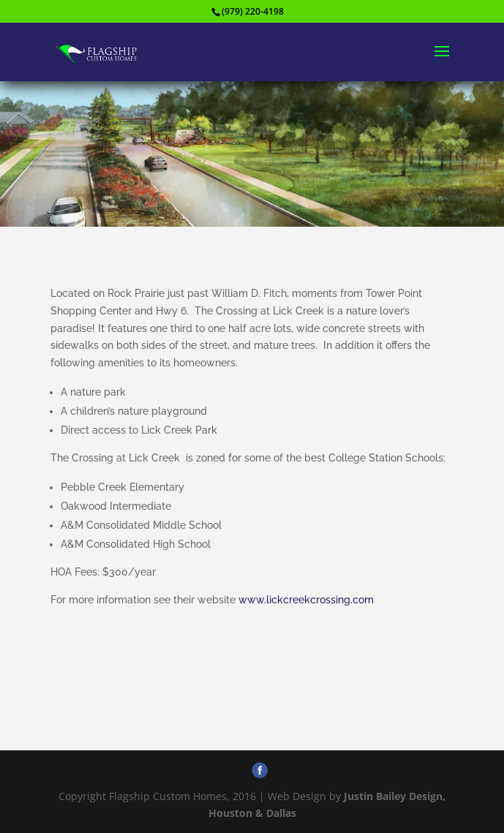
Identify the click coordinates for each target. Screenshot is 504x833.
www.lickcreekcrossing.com (306, 600)
